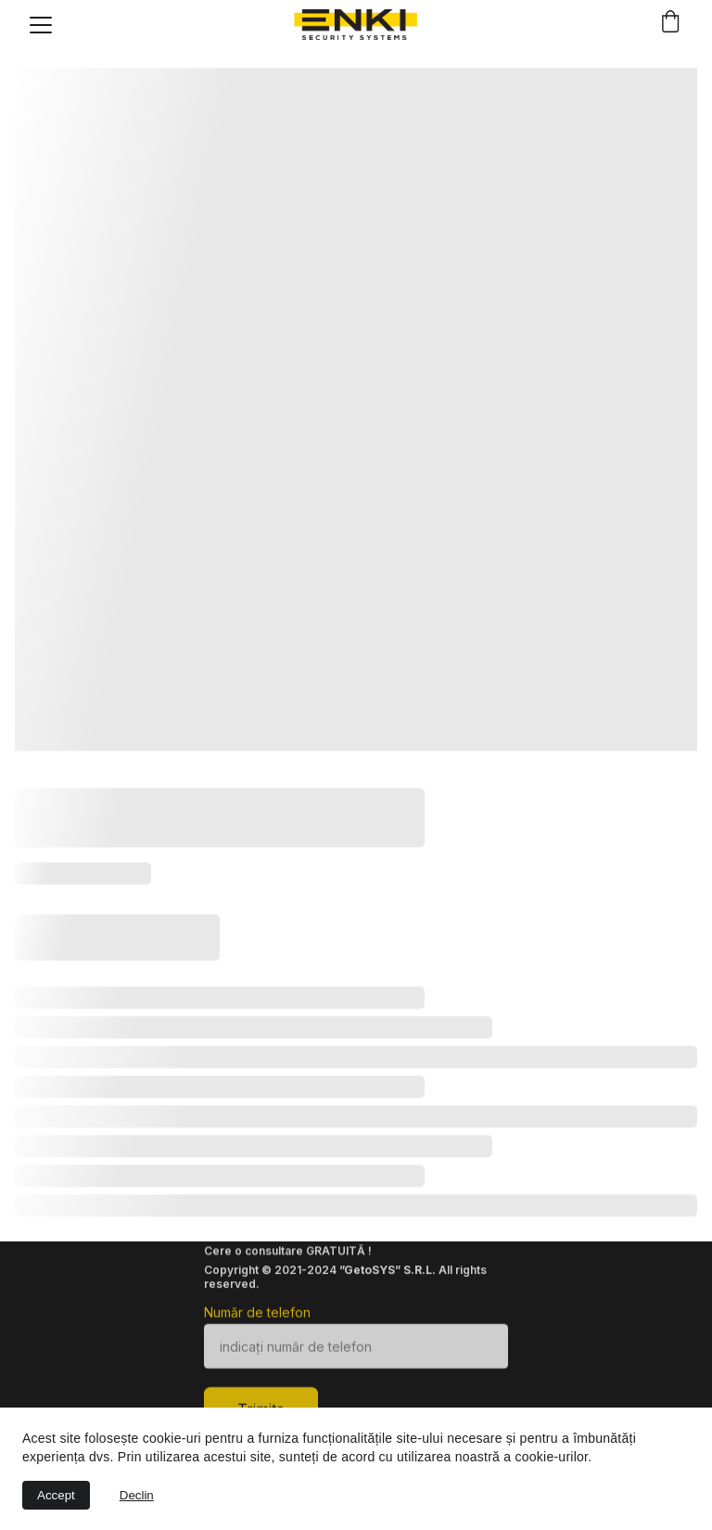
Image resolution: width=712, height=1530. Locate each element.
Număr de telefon (257, 1318)
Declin (137, 1495)
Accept (56, 1495)
